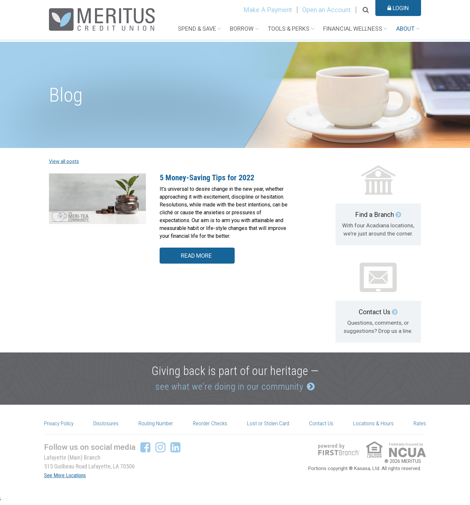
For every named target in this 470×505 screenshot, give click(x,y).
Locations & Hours (374, 426)
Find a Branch (374, 215)
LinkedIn (175, 450)
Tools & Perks (288, 28)
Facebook (145, 450)
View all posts (64, 161)
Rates (419, 426)
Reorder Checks (213, 426)
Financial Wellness (352, 28)
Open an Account (326, 10)
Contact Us (374, 312)
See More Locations (67, 478)
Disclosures (108, 426)
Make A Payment (267, 10)
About (405, 28)
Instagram (160, 450)
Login (398, 8)
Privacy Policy (62, 426)
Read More (194, 257)
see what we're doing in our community (228, 387)
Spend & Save (197, 28)
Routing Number (158, 426)
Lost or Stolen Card (271, 426)
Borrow (242, 28)
